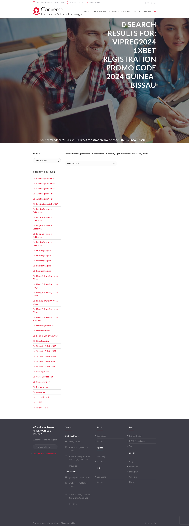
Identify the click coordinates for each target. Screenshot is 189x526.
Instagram (133, 472)
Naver (132, 482)
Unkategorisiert (43, 382)
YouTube (133, 477)
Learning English (43, 250)
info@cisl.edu (95, 2)
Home (35, 140)
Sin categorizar (42, 341)
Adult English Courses (45, 178)
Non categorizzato (44, 325)
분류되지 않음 (42, 407)
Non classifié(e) (43, 330)
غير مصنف (40, 392)
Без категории (42, 387)
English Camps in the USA (47, 204)
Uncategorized (42, 371)
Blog (131, 461)
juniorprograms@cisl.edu (80, 477)
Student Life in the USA (46, 346)
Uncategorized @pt (44, 377)
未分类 (39, 402)
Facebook (133, 466)
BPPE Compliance (137, 441)
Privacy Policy (135, 436)
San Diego (101, 436)
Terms (131, 446)
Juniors (100, 441)
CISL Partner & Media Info (44, 453)
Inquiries (73, 466)
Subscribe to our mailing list (45, 439)
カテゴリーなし (43, 397)
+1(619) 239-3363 (77, 2)
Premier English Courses (47, 336)
